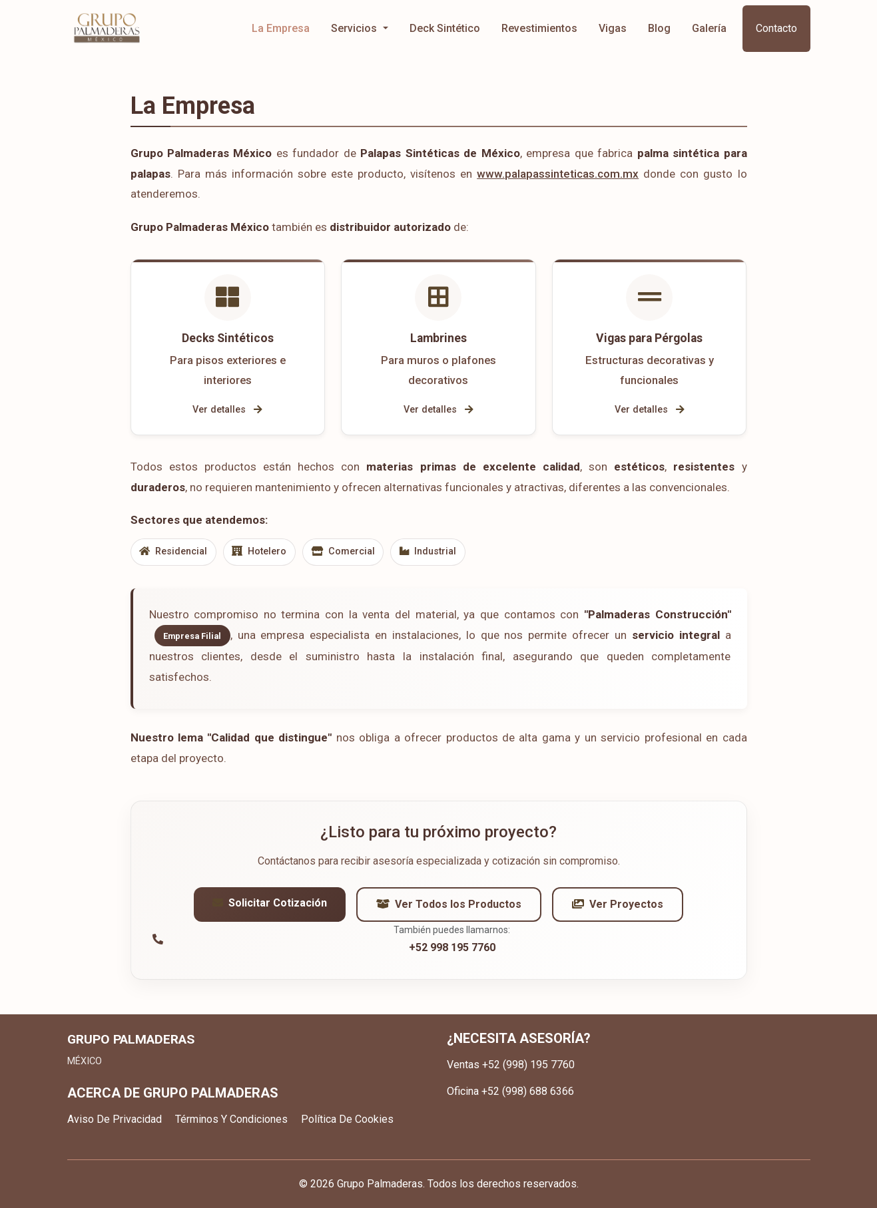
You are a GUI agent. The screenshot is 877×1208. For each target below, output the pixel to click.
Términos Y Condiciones (231, 1119)
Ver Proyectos (617, 907)
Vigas (613, 28)
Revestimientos (539, 28)
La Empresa (281, 28)
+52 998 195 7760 (452, 950)
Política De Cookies (347, 1119)
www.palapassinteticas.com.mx (558, 173)
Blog (659, 28)
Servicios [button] (355, 28)
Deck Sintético (445, 28)
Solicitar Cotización (269, 905)
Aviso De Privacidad (114, 1119)
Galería (709, 28)
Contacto (776, 28)
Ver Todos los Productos (448, 907)
